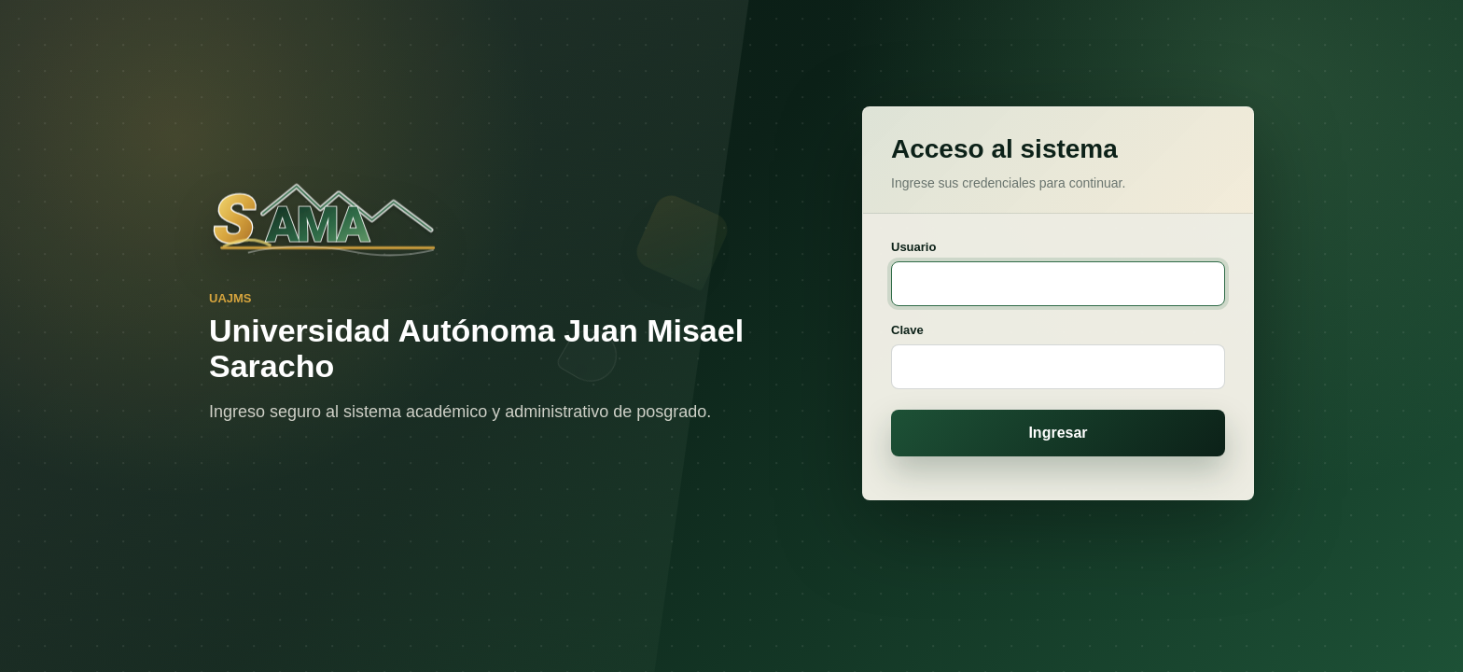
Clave (910, 330)
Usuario (916, 247)
